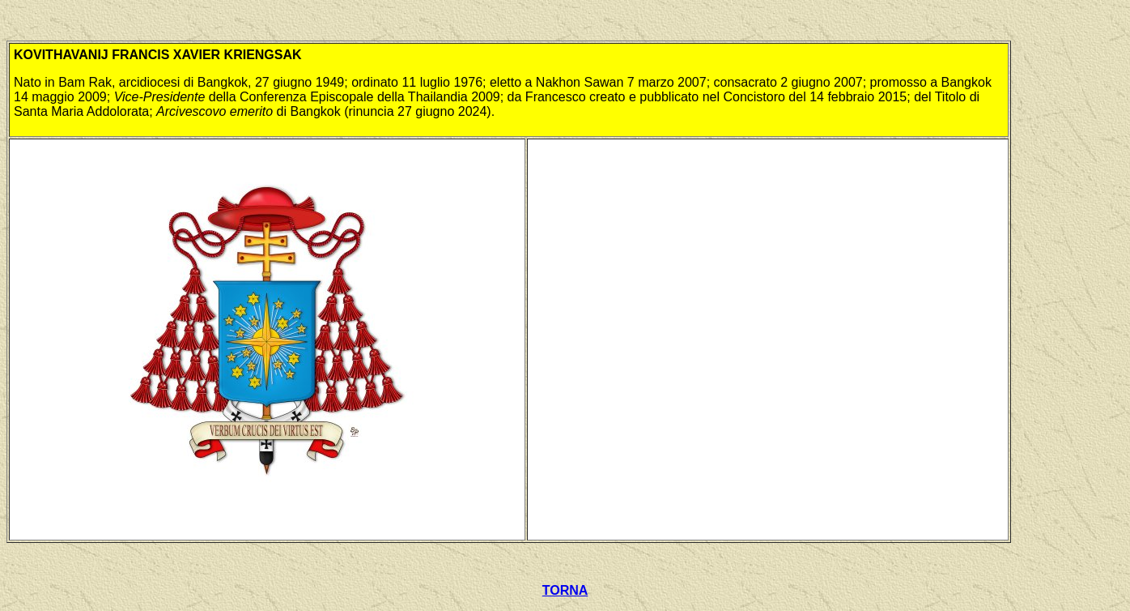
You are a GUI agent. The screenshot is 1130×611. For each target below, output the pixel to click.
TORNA (565, 590)
